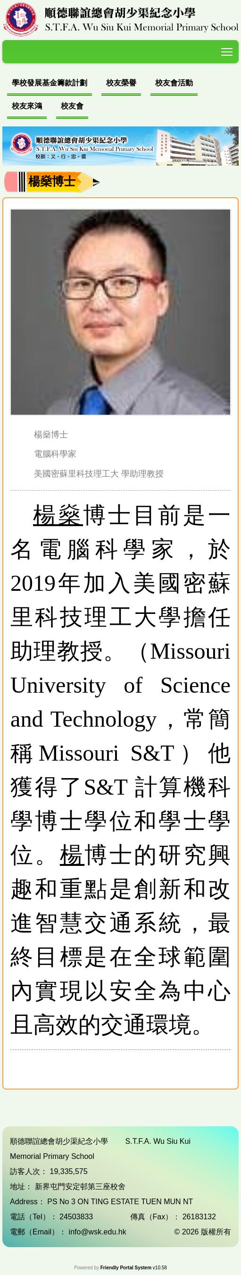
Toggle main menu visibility (227, 50)
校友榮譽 (121, 83)
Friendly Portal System (126, 1267)
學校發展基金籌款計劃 (49, 83)
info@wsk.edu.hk (97, 1232)
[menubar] (120, 96)
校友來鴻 (27, 106)
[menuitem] (49, 84)
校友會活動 (174, 83)
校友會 (72, 106)
